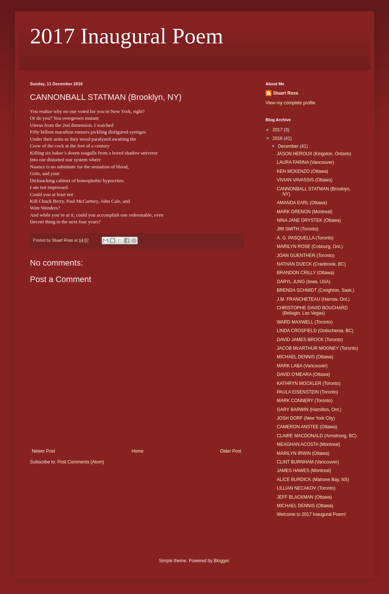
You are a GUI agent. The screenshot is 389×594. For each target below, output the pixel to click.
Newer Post (43, 451)
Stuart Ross (285, 93)
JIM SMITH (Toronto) (297, 229)
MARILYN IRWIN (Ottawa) (303, 453)
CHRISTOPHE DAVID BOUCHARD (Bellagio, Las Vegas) (312, 310)
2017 (278, 129)
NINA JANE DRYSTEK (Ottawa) (309, 220)
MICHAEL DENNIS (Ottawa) (305, 356)
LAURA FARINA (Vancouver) (305, 162)
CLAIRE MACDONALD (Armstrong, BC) (316, 435)
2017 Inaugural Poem (126, 36)
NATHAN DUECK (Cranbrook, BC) (311, 264)
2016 (278, 138)
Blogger (221, 560)
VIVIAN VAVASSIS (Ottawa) (305, 180)
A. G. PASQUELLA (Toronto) (305, 238)
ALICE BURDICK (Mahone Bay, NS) (313, 479)
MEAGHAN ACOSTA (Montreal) (308, 444)
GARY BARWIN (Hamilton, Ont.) (309, 409)
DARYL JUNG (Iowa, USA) (303, 281)
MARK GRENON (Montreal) (305, 211)
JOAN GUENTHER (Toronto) (305, 255)
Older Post (230, 451)
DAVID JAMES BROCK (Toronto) (310, 339)
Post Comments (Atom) (80, 462)
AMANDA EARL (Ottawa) (302, 202)
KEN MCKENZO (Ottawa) (302, 171)
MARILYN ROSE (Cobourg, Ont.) (310, 246)
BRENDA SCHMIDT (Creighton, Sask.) (315, 290)
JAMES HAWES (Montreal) (304, 470)
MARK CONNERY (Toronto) (305, 400)
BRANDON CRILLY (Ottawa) (305, 272)
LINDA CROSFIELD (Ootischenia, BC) (315, 330)
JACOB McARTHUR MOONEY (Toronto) (317, 348)
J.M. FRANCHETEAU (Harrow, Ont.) (313, 299)
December (289, 146)
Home (138, 451)
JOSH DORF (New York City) (306, 418)
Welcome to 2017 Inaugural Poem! (311, 514)
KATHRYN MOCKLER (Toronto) (308, 383)
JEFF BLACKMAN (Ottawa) (304, 497)
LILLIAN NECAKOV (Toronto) (306, 488)
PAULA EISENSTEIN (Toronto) (307, 392)
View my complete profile (290, 102)
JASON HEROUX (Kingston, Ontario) (314, 153)
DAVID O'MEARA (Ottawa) (303, 374)
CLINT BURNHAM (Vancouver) (308, 462)
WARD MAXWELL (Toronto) (305, 322)
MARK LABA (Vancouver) (302, 365)
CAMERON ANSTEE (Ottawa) (307, 426)
